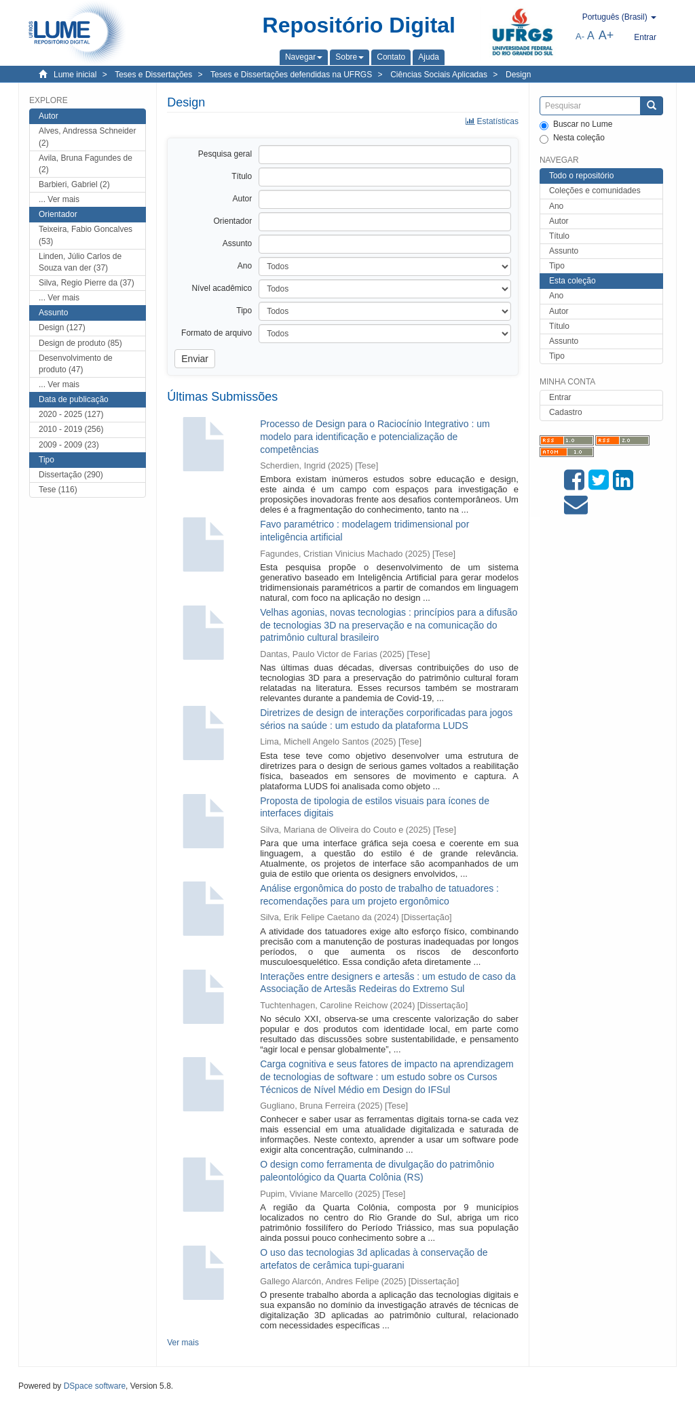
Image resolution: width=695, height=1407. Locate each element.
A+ (606, 35)
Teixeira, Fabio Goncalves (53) (85, 234)
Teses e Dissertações (153, 74)
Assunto (563, 251)
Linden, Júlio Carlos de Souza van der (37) (80, 262)
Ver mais (183, 1342)
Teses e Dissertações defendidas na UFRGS (291, 74)
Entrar (560, 397)
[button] (303, 57)
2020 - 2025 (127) (71, 414)
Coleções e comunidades (595, 190)
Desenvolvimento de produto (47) (76, 363)
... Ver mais (59, 199)
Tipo (557, 266)
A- (580, 36)
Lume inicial (75, 74)
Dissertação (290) (71, 474)
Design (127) (62, 327)
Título (559, 236)
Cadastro (565, 412)
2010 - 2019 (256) (71, 429)
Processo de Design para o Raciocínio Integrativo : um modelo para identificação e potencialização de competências (375, 436)
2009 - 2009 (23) (69, 445)
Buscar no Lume (576, 124)
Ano (556, 206)
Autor (559, 221)
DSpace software (95, 1386)
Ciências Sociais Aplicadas (438, 74)
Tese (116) (58, 489)
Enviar (194, 358)
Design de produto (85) (80, 343)
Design (518, 74)
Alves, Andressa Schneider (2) (87, 136)
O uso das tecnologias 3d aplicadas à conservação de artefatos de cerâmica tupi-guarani (373, 1259)
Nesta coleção (572, 138)
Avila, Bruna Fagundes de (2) (85, 163)
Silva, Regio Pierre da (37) (86, 283)
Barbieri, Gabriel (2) (74, 184)
